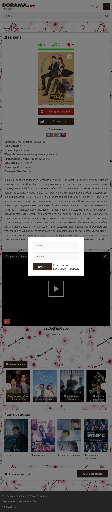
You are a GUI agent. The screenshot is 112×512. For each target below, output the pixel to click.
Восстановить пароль (66, 268)
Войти (42, 266)
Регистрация (60, 265)
